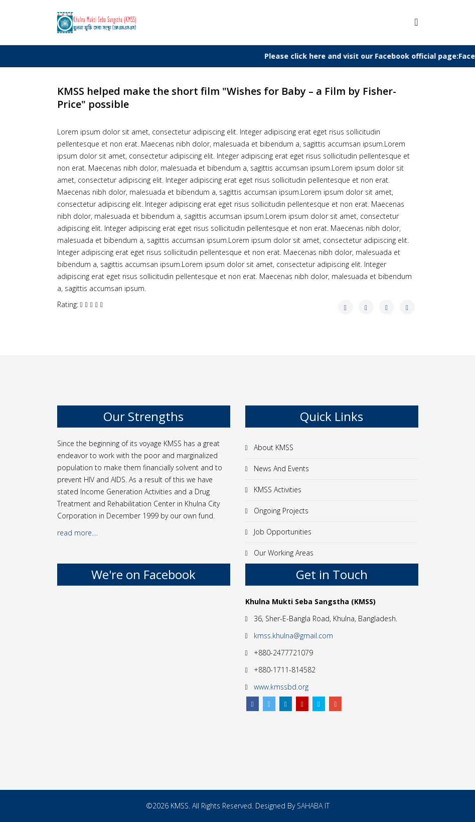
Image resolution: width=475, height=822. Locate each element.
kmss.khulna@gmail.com (293, 635)
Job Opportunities (281, 531)
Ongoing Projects (280, 510)
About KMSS (272, 447)
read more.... (78, 532)
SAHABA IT (313, 805)
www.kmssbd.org (281, 687)
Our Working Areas (282, 553)
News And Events (280, 468)
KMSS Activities (276, 489)
